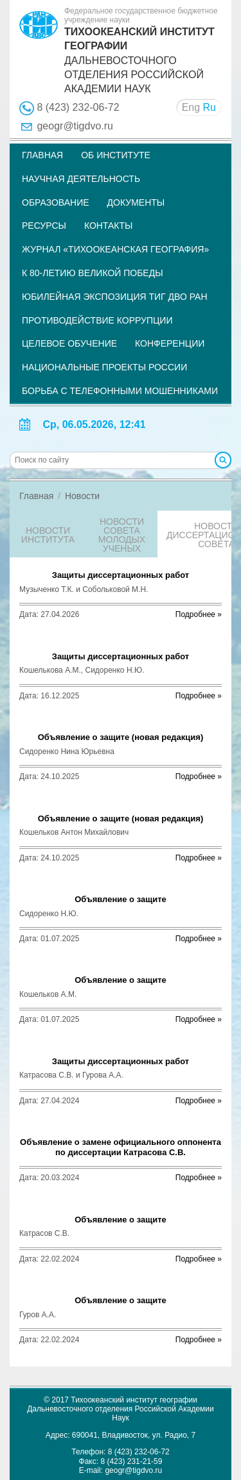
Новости (82, 496)
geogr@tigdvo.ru (75, 125)
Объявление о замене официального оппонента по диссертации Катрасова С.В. (120, 1147)
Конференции (169, 343)
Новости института (48, 535)
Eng (191, 107)
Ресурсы (44, 225)
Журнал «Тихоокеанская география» (115, 249)
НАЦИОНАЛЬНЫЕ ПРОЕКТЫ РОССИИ (104, 367)
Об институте (115, 155)
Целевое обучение (69, 343)
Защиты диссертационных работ (120, 575)
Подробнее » (198, 614)
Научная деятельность (81, 179)
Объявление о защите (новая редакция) (121, 737)
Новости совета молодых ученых (121, 535)
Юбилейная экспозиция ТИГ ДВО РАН (115, 297)
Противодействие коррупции (97, 320)
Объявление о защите (120, 899)
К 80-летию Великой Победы (92, 273)
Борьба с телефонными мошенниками (120, 391)
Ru (209, 107)
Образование (55, 202)
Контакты (108, 225)
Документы (136, 202)
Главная (42, 155)
